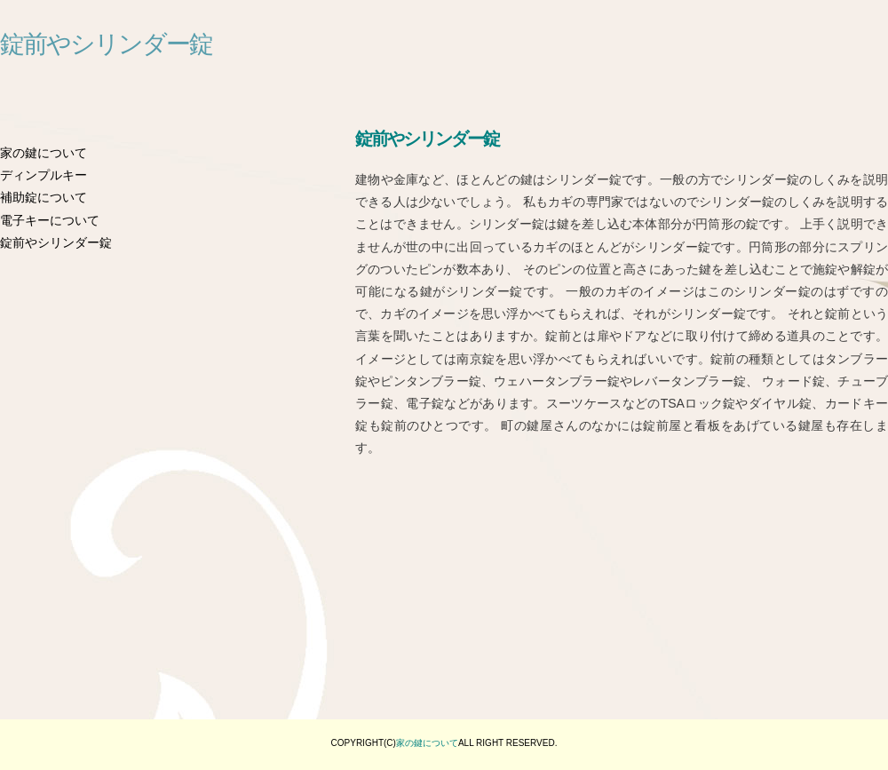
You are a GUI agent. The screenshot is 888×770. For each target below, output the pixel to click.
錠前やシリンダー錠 (106, 44)
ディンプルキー (43, 175)
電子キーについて (49, 220)
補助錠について (43, 197)
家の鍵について (43, 153)
